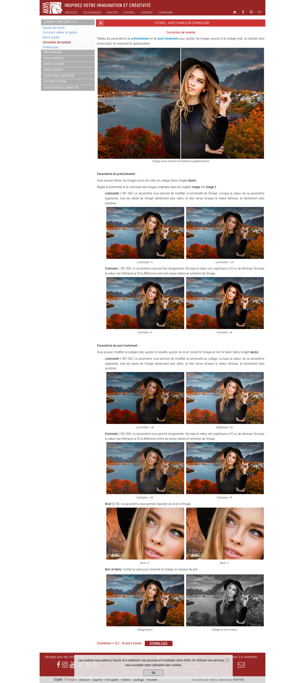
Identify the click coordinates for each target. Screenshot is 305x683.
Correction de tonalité (57, 42)
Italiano (126, 679)
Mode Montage (53, 52)
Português (112, 679)
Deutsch (84, 679)
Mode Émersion (53, 70)
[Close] (227, 660)
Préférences (50, 47)
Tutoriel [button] (129, 13)
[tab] (68, 22)
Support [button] (146, 13)
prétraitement (140, 38)
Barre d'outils (51, 37)
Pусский (152, 679)
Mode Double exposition (59, 76)
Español (98, 679)
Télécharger (92, 13)
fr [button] (259, 12)
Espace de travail (54, 28)
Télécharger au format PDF (61, 88)
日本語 (139, 679)
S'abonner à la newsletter (241, 661)
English (58, 679)
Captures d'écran (55, 82)
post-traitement (168, 38)
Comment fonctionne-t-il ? (61, 22)
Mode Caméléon (54, 58)
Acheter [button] (112, 13)
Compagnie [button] (165, 13)
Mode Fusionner (54, 64)
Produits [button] (71, 13)
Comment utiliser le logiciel (60, 32)
